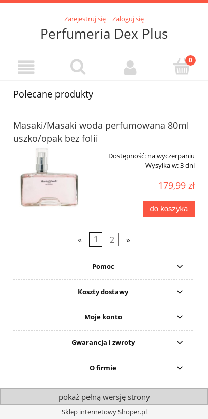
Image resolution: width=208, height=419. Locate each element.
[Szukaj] (78, 66)
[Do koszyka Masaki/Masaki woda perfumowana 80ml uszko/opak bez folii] (169, 209)
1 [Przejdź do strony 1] (96, 239)
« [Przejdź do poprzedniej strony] (80, 239)
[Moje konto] (130, 67)
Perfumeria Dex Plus (104, 33)
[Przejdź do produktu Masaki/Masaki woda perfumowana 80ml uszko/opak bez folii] (49, 178)
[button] (26, 67)
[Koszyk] (182, 66)
